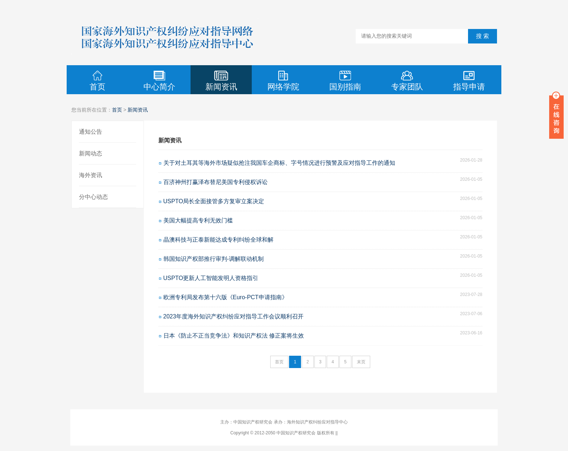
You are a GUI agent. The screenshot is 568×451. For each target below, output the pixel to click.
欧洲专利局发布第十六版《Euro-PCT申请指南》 (225, 297)
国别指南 (345, 81)
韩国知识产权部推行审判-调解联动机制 (213, 259)
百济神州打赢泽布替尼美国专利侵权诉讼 (215, 182)
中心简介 (159, 81)
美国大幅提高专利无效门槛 (198, 220)
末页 (361, 361)
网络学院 (283, 81)
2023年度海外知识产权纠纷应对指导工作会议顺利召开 (233, 316)
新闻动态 (90, 153)
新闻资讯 (221, 81)
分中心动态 (93, 197)
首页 (97, 81)
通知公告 (90, 132)
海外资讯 (90, 175)
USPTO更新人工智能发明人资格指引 (211, 278)
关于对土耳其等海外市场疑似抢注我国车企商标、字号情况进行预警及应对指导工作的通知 (279, 163)
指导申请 (469, 81)
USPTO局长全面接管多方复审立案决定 (213, 201)
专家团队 (407, 81)
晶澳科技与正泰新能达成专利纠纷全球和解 (218, 240)
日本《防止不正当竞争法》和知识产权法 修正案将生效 (233, 336)
